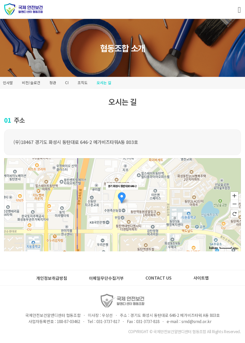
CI (66, 82)
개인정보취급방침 (51, 278)
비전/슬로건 (31, 82)
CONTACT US (159, 278)
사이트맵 (201, 278)
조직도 (83, 82)
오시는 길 (104, 82)
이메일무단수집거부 (106, 278)
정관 (52, 82)
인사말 (8, 82)
